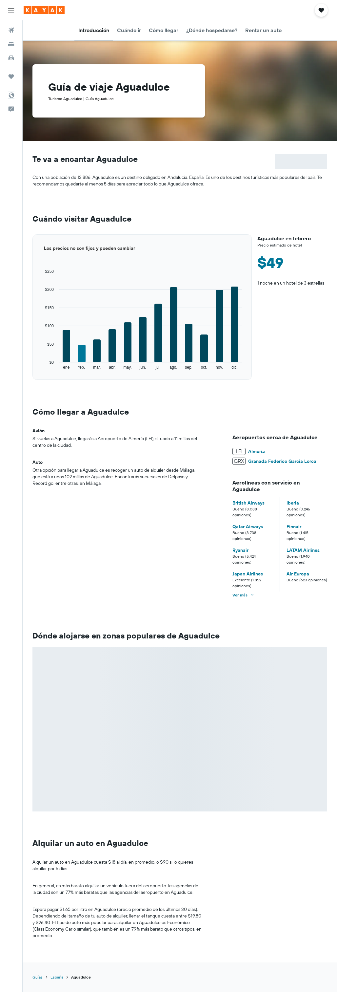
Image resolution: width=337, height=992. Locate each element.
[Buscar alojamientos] (11, 44)
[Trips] (11, 76)
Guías (37, 977)
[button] (11, 10)
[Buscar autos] (11, 57)
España (56, 977)
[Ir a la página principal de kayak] (44, 10)
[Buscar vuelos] (11, 30)
